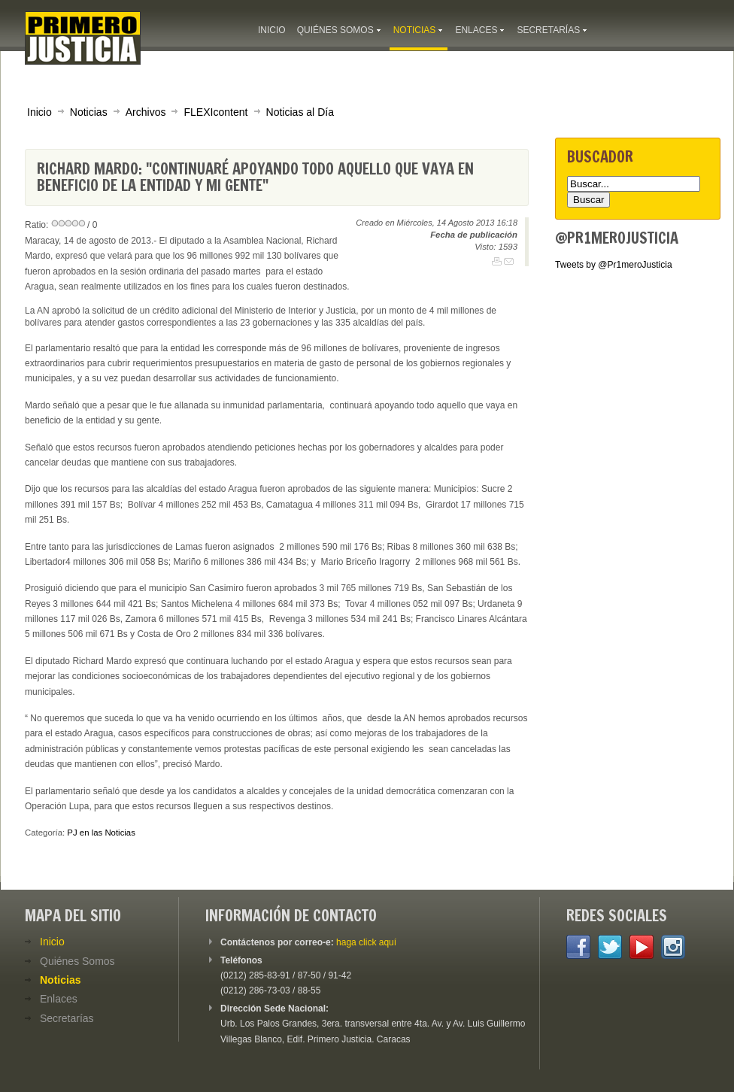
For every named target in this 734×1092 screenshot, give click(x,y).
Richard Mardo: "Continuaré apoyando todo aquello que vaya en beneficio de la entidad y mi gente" (255, 177)
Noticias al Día (300, 112)
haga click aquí (366, 942)
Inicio (39, 112)
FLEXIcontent (215, 112)
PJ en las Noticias (101, 832)
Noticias (89, 112)
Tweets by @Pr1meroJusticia (613, 264)
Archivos (146, 112)
